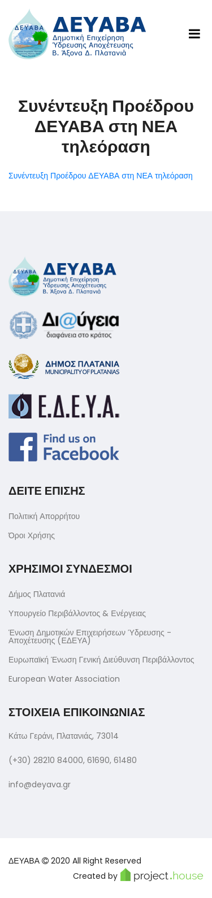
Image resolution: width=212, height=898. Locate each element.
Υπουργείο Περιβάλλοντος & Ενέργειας (77, 613)
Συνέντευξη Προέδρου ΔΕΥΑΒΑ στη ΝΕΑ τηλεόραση (100, 175)
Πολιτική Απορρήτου (44, 516)
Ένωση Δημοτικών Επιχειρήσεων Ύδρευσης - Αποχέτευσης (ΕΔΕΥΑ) (89, 636)
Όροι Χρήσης (31, 535)
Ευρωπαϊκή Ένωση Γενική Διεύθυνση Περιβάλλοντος (101, 660)
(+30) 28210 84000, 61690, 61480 (72, 760)
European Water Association (64, 679)
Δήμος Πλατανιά (36, 594)
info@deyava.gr (39, 784)
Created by (138, 875)
